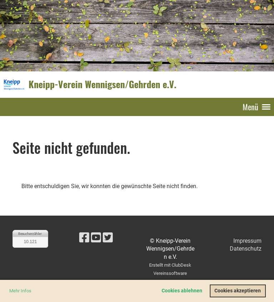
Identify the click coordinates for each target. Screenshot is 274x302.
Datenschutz (246, 248)
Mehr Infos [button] (20, 290)
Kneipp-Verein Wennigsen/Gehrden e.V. (102, 84)
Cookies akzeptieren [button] (237, 291)
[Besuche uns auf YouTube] (96, 238)
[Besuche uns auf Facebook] (84, 238)
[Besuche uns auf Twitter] (108, 238)
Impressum (247, 240)
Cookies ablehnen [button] (182, 291)
